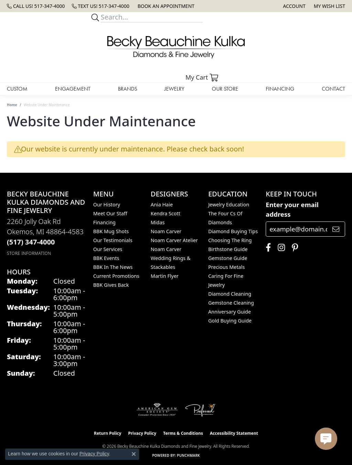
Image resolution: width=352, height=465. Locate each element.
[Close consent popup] (134, 454)
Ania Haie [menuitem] (162, 204)
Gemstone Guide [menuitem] (228, 258)
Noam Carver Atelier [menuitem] (174, 240)
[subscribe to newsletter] (336, 229)
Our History (106, 204)
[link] (36, 6)
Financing (280, 88)
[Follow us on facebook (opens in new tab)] (266, 247)
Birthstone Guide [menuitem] (228, 249)
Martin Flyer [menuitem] (164, 276)
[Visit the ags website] (157, 409)
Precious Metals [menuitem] (226, 267)
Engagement (72, 88)
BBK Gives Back (111, 285)
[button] (293, 6)
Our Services (107, 249)
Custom (17, 88)
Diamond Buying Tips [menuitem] (233, 231)
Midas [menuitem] (158, 222)
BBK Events (106, 258)
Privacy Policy (142, 433)
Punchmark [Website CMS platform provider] (188, 455)
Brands (127, 88)
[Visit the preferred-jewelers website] (200, 409)
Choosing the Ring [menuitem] (230, 240)
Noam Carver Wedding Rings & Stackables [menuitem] (170, 258)
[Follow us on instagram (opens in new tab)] (279, 247)
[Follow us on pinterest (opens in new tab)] (293, 247)
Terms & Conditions (183, 433)
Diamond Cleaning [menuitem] (229, 294)
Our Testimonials (112, 240)
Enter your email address (292, 209)
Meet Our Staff (110, 213)
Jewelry (174, 88)
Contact (333, 88)
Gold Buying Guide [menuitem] (230, 320)
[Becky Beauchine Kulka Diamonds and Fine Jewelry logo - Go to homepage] (176, 47)
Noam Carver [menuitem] (166, 231)
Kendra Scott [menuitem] (165, 213)
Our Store (225, 88)
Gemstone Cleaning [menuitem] (231, 302)
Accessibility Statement (234, 433)
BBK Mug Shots (111, 231)
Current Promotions (116, 276)
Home (12, 104)
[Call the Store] (31, 242)
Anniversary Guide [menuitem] (229, 311)
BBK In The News (113, 267)
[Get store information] (29, 253)
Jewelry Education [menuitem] (228, 204)
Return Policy (107, 433)
